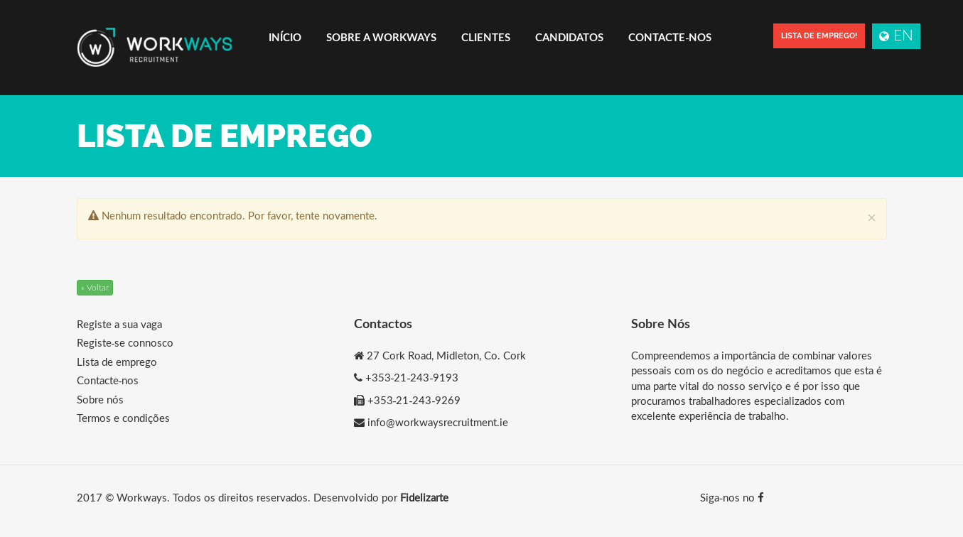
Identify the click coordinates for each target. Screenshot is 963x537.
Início (285, 37)
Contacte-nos (669, 37)
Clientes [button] (485, 37)
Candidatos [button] (569, 37)
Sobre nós (100, 399)
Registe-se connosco (125, 342)
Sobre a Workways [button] (381, 37)
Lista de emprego (117, 361)
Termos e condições (123, 417)
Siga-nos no (732, 497)
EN (896, 34)
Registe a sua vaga (119, 324)
